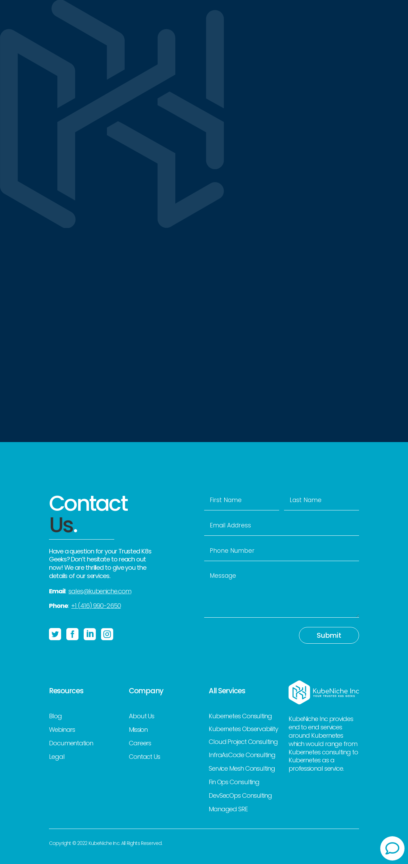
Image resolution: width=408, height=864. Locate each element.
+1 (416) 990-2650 (95, 605)
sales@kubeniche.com (99, 591)
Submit (329, 635)
